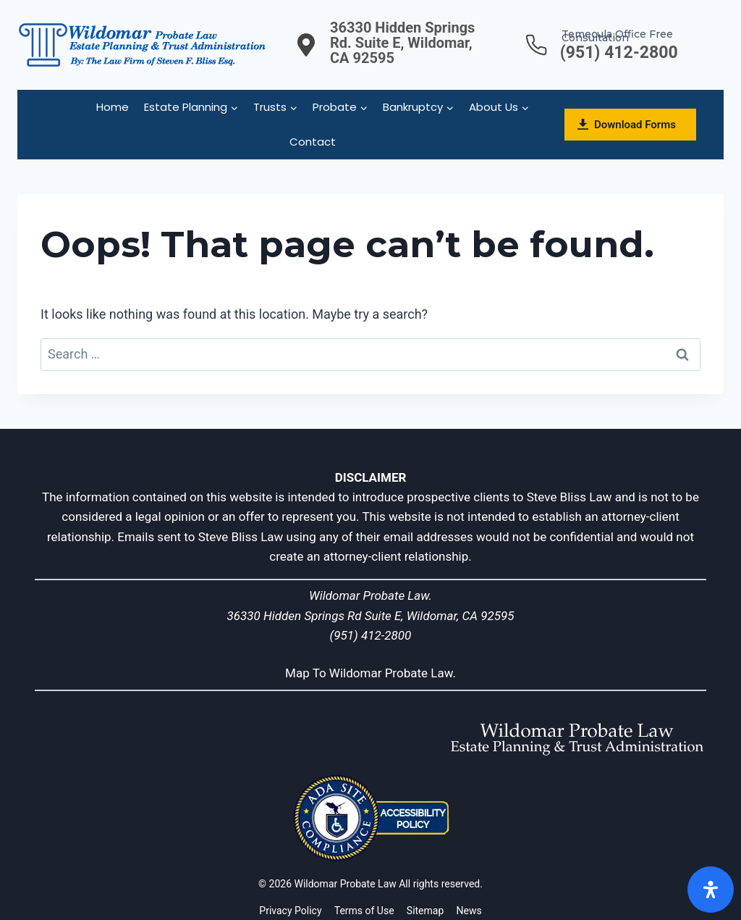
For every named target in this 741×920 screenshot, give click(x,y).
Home (112, 106)
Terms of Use (364, 910)
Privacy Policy (290, 910)
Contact (312, 141)
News (469, 910)
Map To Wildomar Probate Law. (370, 673)
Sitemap (425, 910)
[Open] (710, 889)
